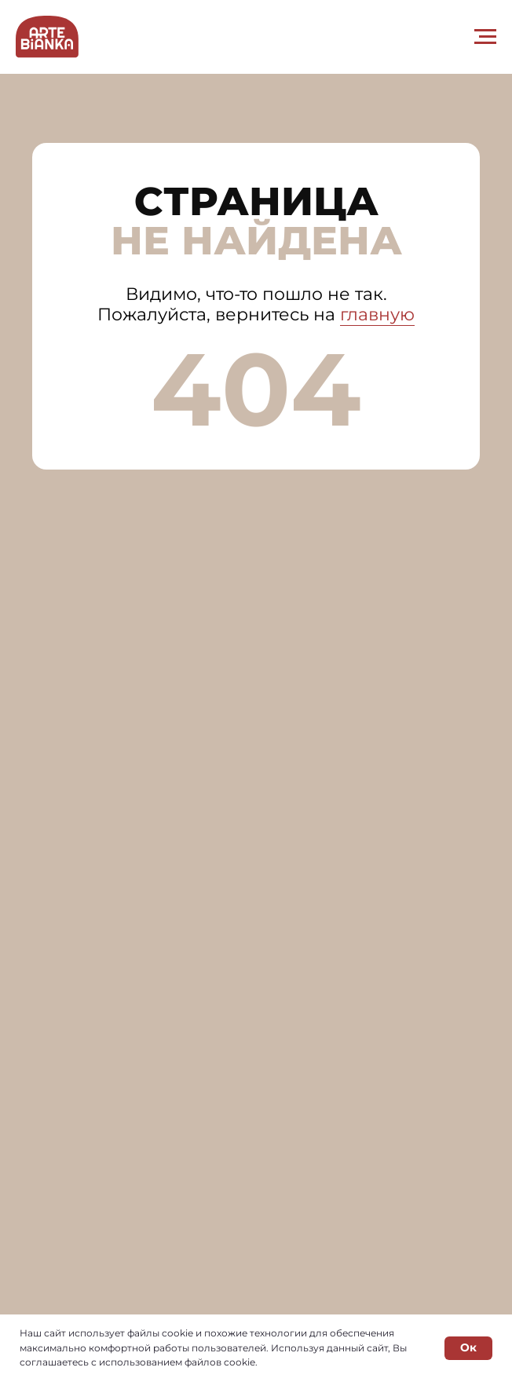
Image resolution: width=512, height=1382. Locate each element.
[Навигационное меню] (485, 37)
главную (377, 314)
